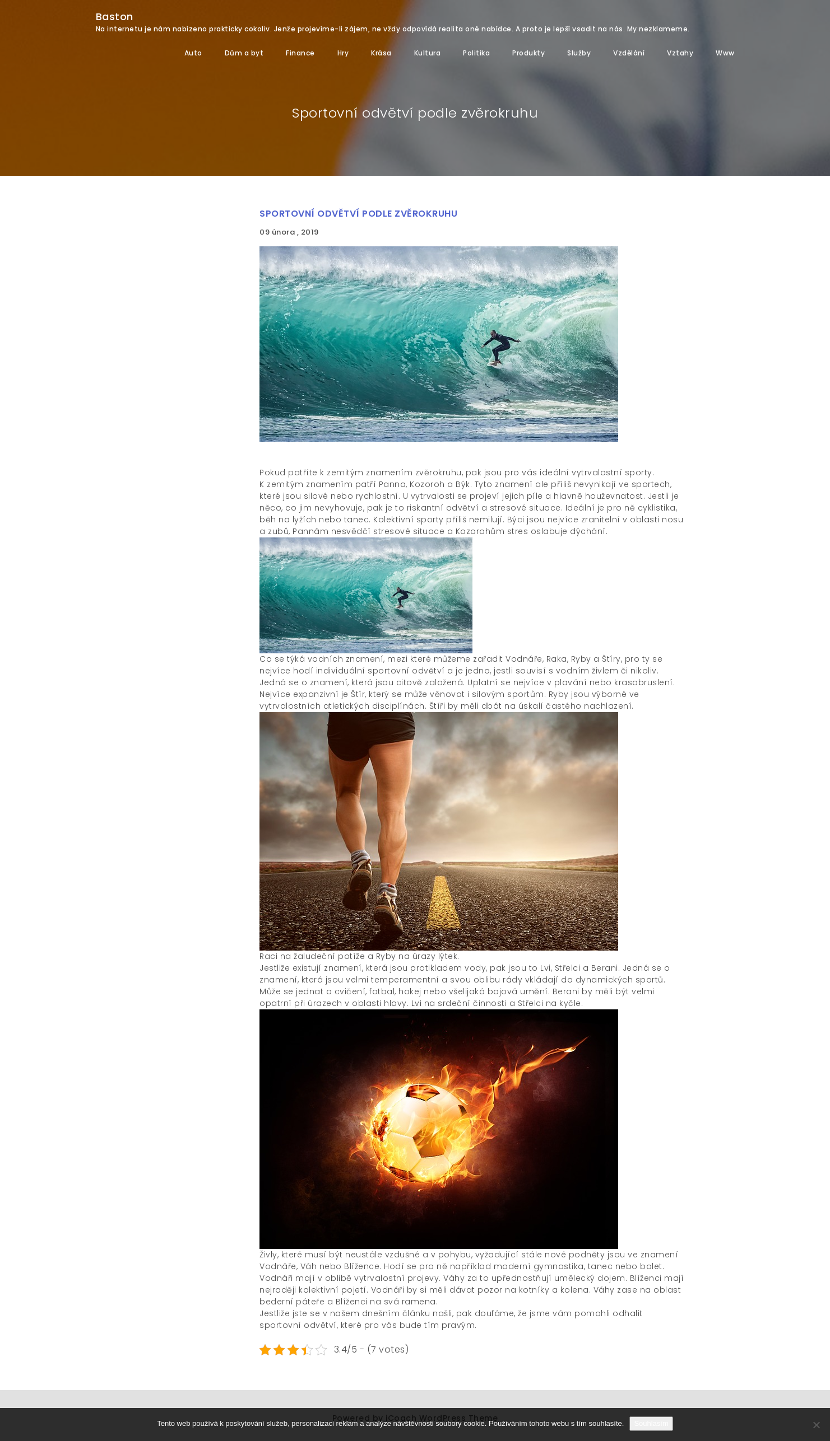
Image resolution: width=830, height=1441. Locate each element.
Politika (476, 53)
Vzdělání (628, 53)
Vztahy (680, 53)
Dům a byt (244, 53)
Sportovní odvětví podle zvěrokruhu (358, 213)
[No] (816, 1424)
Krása (381, 53)
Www (725, 53)
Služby (579, 53)
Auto (193, 53)
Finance (300, 53)
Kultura (427, 53)
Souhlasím (651, 1423)
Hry (343, 53)
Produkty (528, 53)
